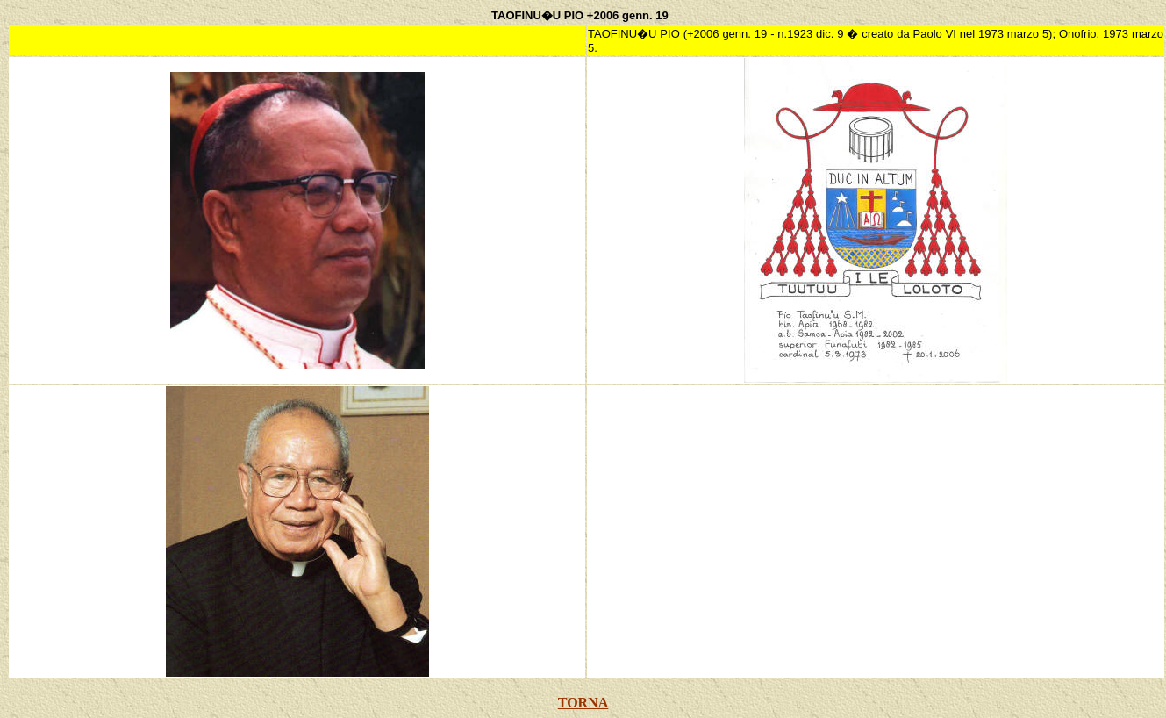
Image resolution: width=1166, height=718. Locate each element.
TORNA (583, 702)
